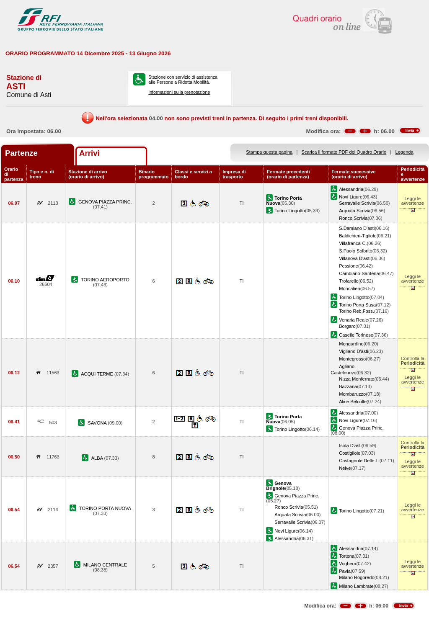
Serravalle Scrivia (357, 203)
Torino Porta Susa (357, 304)
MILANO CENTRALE (105, 564)
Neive (345, 468)
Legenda (404, 151)
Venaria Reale (353, 319)
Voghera (347, 563)
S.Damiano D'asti (357, 228)
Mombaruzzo (352, 394)
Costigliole (349, 453)
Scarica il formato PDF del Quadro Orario (344, 151)
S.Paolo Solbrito (355, 250)
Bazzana (348, 386)
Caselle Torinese (356, 334)
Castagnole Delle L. (359, 460)
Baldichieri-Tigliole (357, 235)
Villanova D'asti (354, 258)
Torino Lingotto (289, 210)
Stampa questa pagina (269, 151)
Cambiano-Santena (359, 273)
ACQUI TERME (97, 373)
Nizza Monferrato (356, 378)
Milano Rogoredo (356, 577)
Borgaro (347, 326)
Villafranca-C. (353, 243)
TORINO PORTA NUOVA (105, 508)
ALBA (97, 458)
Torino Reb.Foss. (356, 311)
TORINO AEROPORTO (105, 279)
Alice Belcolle (353, 401)
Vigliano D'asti (353, 351)
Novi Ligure (350, 196)
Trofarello (348, 280)
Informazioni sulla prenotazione (179, 92)
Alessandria (351, 189)
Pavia (345, 571)
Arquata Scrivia (354, 210)
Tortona (346, 556)
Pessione (348, 265)
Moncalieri (349, 288)
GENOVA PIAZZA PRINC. (105, 201)
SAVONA (98, 422)
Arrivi (89, 153)
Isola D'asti (350, 445)
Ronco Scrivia (353, 218)
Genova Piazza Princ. (361, 427)
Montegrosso (352, 358)
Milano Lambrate (356, 586)
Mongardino (351, 343)
